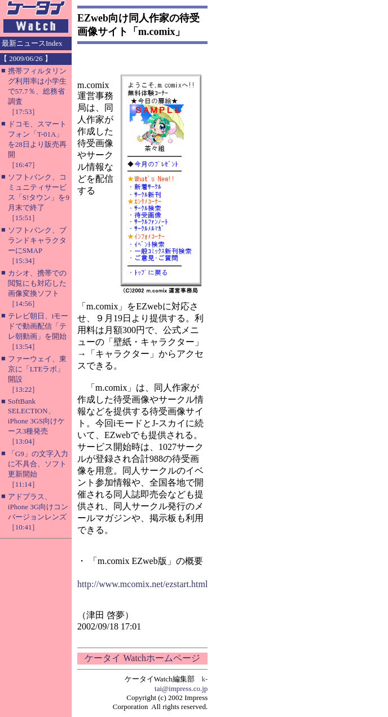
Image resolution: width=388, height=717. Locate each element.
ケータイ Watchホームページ (142, 658)
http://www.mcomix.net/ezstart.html (142, 584)
